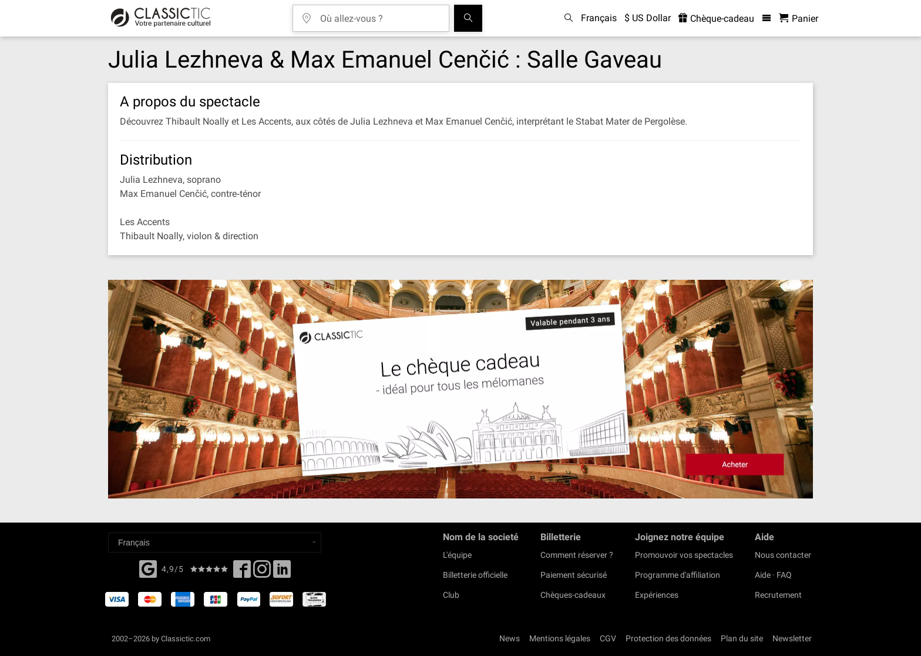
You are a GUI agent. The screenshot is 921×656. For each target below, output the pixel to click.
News (509, 638)
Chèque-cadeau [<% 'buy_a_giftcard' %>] (716, 18)
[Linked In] (282, 572)
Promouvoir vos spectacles (684, 555)
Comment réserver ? (576, 555)
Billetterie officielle (475, 575)
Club (451, 595)
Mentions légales (559, 638)
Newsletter (792, 638)
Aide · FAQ (773, 575)
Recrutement (778, 595)
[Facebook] (148, 568)
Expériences (656, 595)
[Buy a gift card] (460, 389)
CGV (608, 638)
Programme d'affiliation (677, 575)
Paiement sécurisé (573, 575)
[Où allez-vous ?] (379, 14)
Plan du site (742, 638)
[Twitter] (262, 572)
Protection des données (668, 638)
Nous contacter (783, 555)
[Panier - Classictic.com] (798, 18)
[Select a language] (214, 543)
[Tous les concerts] (468, 18)
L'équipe (457, 555)
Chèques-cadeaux (573, 595)
